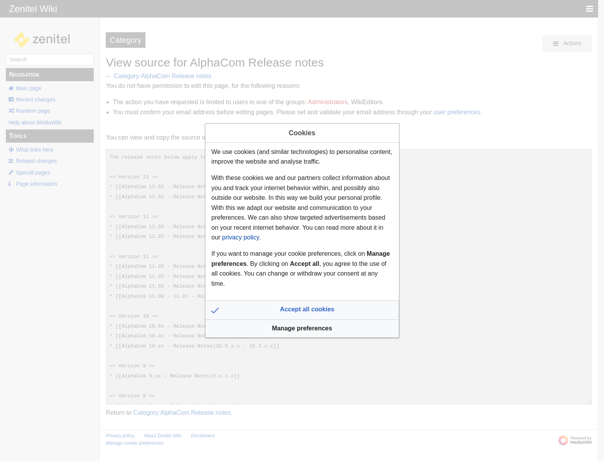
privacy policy (240, 237)
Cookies (302, 133)
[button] (302, 310)
